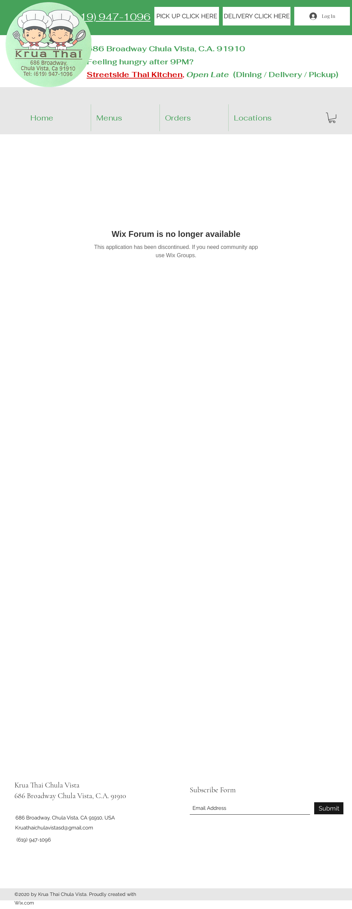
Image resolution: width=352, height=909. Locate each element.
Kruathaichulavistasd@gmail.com (54, 828)
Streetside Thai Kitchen (135, 74)
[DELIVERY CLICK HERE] (256, 16)
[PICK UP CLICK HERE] (186, 16)
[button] (269, 117)
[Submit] (328, 808)
